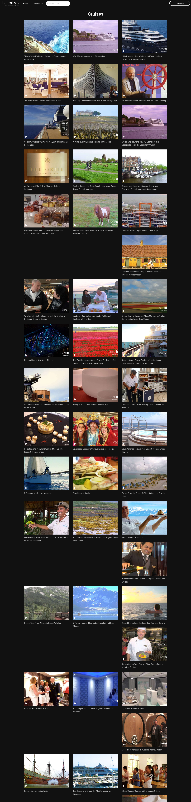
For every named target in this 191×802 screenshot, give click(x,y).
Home (25, 3)
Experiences (93, 781)
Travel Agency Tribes (107, 795)
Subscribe (179, 4)
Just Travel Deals (77, 781)
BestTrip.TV (85, 795)
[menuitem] (11, 4)
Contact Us (116, 781)
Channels (36, 3)
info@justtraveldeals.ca (111, 791)
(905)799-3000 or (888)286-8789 (89, 791)
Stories (105, 781)
